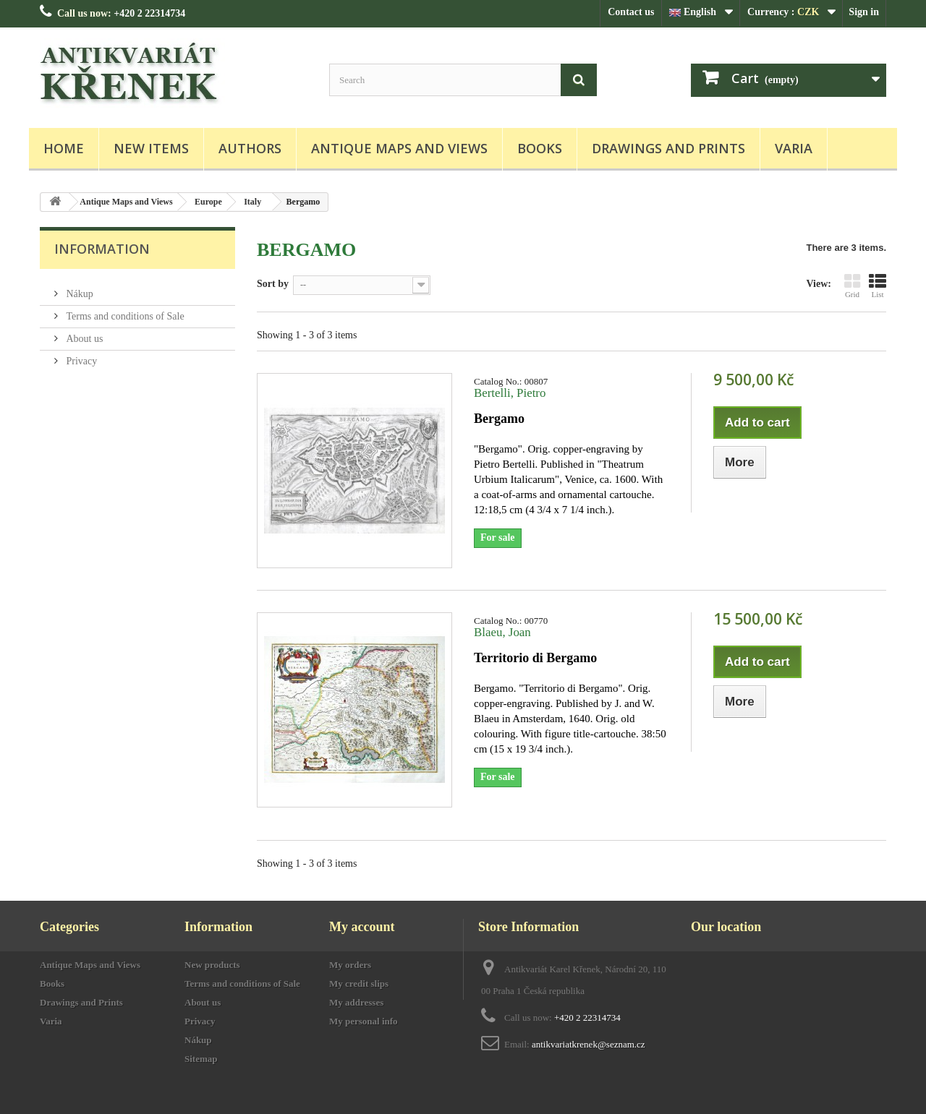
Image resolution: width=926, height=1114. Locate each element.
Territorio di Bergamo (535, 658)
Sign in (864, 12)
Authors (249, 148)
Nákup (78, 288)
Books (539, 148)
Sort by (273, 283)
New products (212, 964)
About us (83, 332)
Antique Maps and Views (399, 148)
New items (151, 148)
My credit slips (358, 983)
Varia (793, 148)
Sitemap (201, 1058)
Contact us (631, 12)
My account (361, 927)
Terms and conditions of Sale (124, 310)
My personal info (363, 1021)
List (877, 286)
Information (102, 248)
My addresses (356, 1002)
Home (63, 148)
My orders (350, 964)
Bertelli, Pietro (509, 393)
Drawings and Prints (668, 148)
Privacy (80, 355)
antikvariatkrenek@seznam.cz (588, 1044)
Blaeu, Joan (502, 632)
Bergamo (499, 418)
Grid (852, 286)
